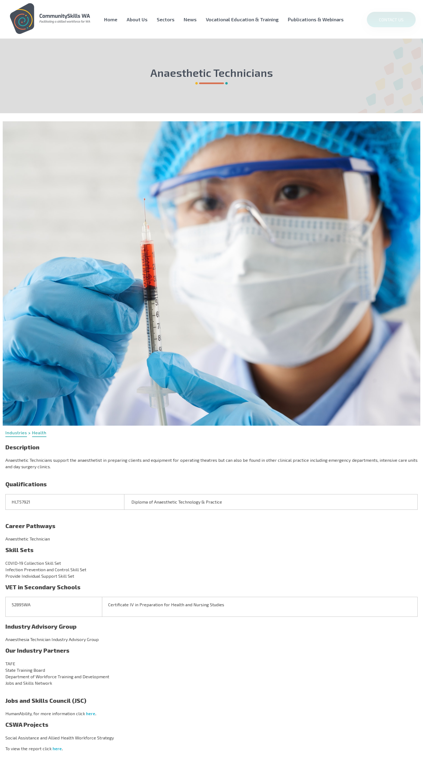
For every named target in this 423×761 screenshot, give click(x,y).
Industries (16, 433)
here (90, 713)
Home (110, 19)
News (190, 19)
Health (39, 433)
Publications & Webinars (316, 19)
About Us (137, 19)
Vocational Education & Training (242, 19)
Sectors (166, 19)
